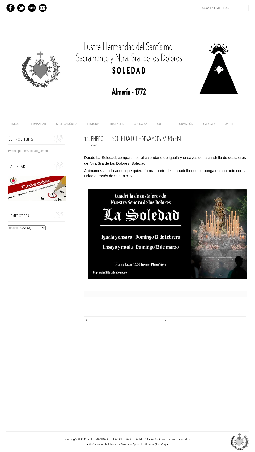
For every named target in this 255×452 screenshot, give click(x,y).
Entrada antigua (242, 320)
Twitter (21, 8)
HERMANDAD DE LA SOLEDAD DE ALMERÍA (119, 439)
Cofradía (140, 124)
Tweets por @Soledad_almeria (28, 151)
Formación (185, 124)
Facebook (10, 8)
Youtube (32, 8)
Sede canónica (66, 124)
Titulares (117, 124)
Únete (229, 124)
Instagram (43, 8)
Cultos (162, 124)
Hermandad (38, 124)
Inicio (15, 124)
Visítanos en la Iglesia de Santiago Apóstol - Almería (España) (127, 444)
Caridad (209, 124)
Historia (93, 124)
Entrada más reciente (87, 320)
